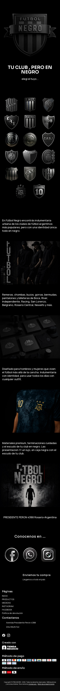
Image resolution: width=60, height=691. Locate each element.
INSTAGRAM (7, 606)
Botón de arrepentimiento (46, 684)
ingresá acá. (32, 684)
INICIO (5, 595)
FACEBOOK (7, 609)
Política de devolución (12, 613)
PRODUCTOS (8, 599)
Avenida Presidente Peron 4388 (19, 623)
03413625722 (10, 627)
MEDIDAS (6, 602)
